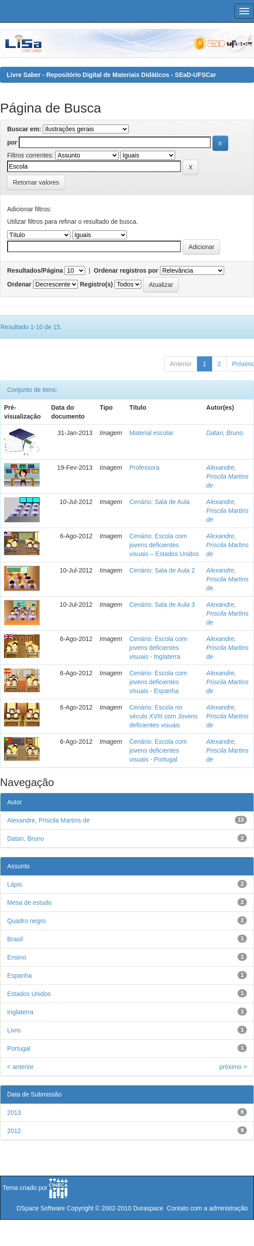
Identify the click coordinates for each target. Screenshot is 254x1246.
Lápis (14, 884)
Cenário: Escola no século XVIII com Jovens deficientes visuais (163, 716)
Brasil (15, 939)
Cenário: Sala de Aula (159, 501)
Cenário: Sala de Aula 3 (162, 604)
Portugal (18, 1048)
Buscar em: (24, 129)
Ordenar (19, 284)
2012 (14, 1130)
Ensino (16, 957)
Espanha (19, 975)
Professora (144, 467)
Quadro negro (26, 920)
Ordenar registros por (126, 270)
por (12, 142)
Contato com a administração (207, 1208)
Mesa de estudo (29, 902)
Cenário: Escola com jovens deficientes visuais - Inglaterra (158, 647)
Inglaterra (20, 1012)
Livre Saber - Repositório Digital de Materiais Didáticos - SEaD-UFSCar (111, 74)
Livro (13, 1030)
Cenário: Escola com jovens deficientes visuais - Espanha (158, 681)
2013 (14, 1112)
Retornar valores (36, 182)
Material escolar (151, 432)
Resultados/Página (35, 270)
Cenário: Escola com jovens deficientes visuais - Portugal (158, 750)
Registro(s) (96, 284)
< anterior (20, 1066)
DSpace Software (40, 1208)
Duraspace (148, 1208)
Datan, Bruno (224, 432)
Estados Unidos (29, 993)
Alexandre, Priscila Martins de (227, 476)
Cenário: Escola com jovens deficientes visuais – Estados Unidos (164, 544)
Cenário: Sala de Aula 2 (162, 570)
